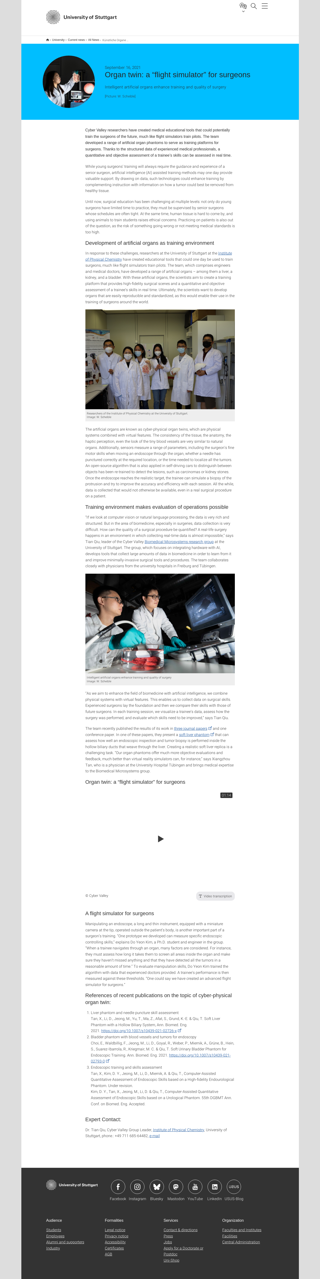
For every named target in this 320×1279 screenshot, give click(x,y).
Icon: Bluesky (157, 1184)
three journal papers (190, 725)
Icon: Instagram (137, 1184)
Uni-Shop (171, 1257)
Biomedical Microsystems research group (179, 538)
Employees (55, 1232)
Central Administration (241, 1238)
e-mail (154, 1132)
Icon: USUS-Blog (234, 1184)
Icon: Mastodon (176, 1184)
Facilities (229, 1232)
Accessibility (115, 1238)
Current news (73, 38)
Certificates (114, 1244)
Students (53, 1226)
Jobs (168, 1238)
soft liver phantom (194, 731)
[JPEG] (160, 356)
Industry (53, 1244)
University (56, 38)
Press (168, 1232)
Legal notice (115, 1226)
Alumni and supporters (65, 1238)
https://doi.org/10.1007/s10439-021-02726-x (139, 1027)
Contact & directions (181, 1226)
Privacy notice (116, 1232)
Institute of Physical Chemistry (178, 1126)
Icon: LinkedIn (215, 1184)
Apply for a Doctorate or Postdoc (183, 1248)
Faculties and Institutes (241, 1226)
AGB (108, 1250)
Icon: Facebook (118, 1184)
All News (91, 38)
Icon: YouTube (195, 1184)
